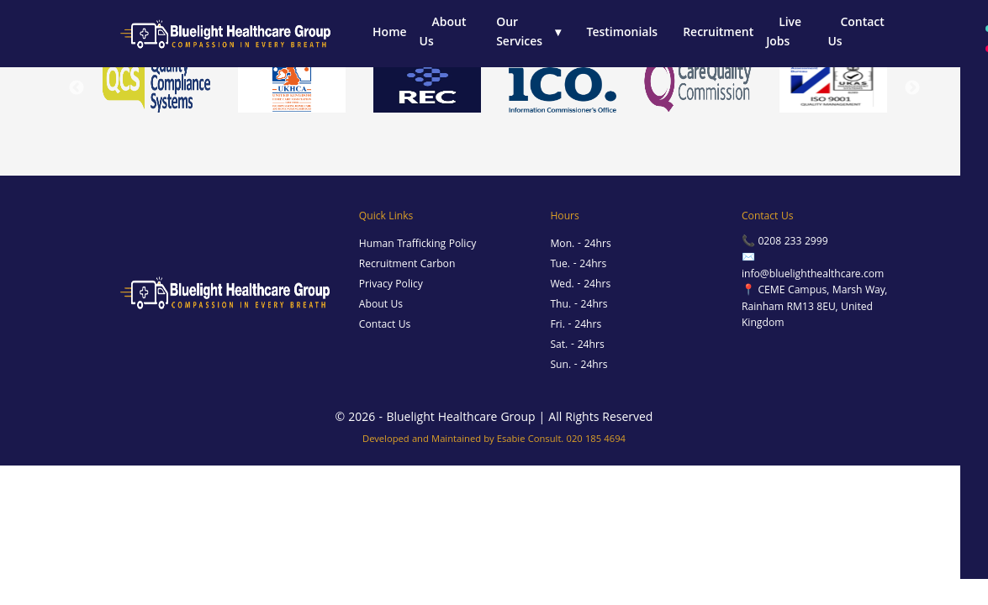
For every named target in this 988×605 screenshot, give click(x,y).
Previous (76, 88)
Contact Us (855, 33)
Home (389, 34)
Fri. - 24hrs (575, 325)
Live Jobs (783, 33)
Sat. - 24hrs (577, 346)
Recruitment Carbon (407, 265)
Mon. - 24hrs (580, 245)
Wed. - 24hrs (580, 285)
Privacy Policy (391, 285)
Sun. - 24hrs (578, 366)
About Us (443, 33)
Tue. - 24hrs (578, 265)
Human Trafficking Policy (417, 245)
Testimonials (622, 34)
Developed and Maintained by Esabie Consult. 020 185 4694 (494, 440)
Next (912, 88)
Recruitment (718, 34)
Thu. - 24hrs (578, 305)
